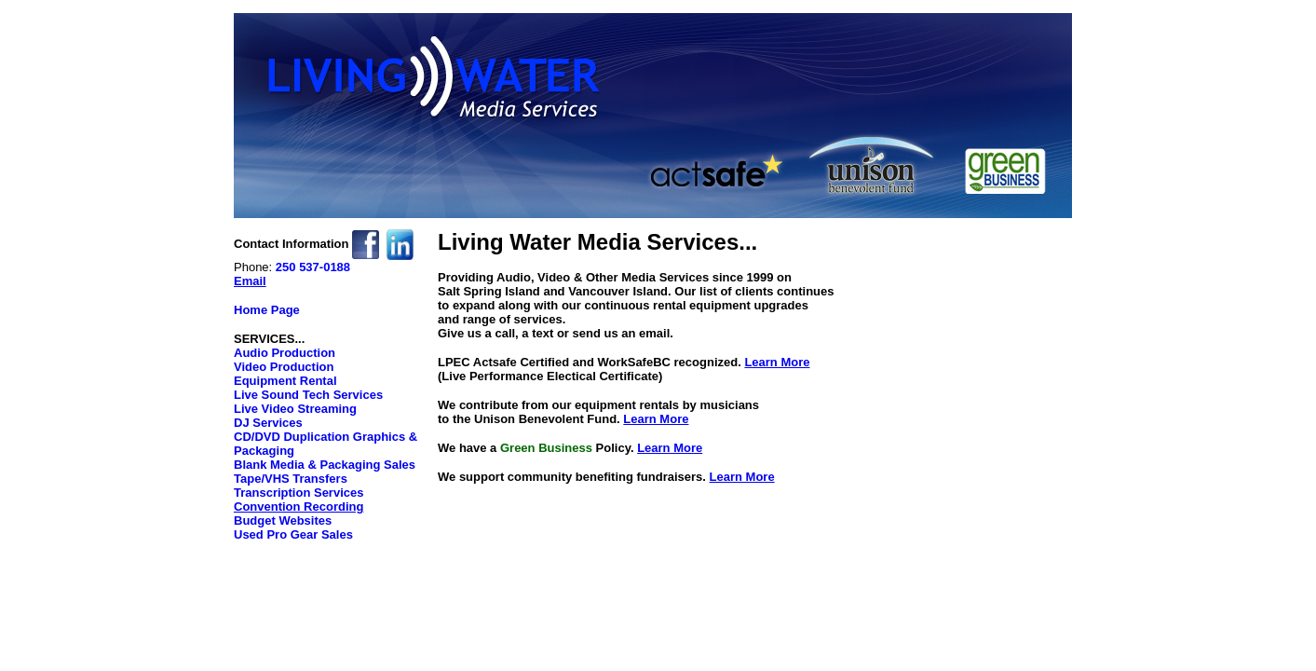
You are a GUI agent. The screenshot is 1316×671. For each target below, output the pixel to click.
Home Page (267, 310)
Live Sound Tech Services (308, 395)
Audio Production (284, 353)
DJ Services (268, 423)
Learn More (776, 362)
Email (250, 281)
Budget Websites (283, 520)
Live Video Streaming (295, 409)
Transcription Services (298, 493)
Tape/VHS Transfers (290, 479)
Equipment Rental (285, 381)
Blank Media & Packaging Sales (324, 465)
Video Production (283, 367)
